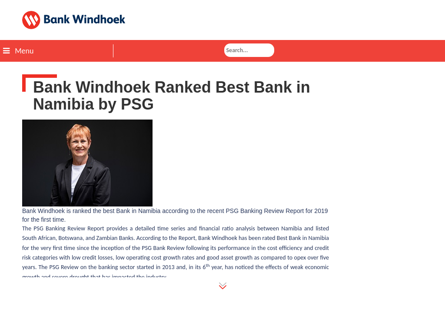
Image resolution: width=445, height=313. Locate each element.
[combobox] (249, 50)
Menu (18, 51)
